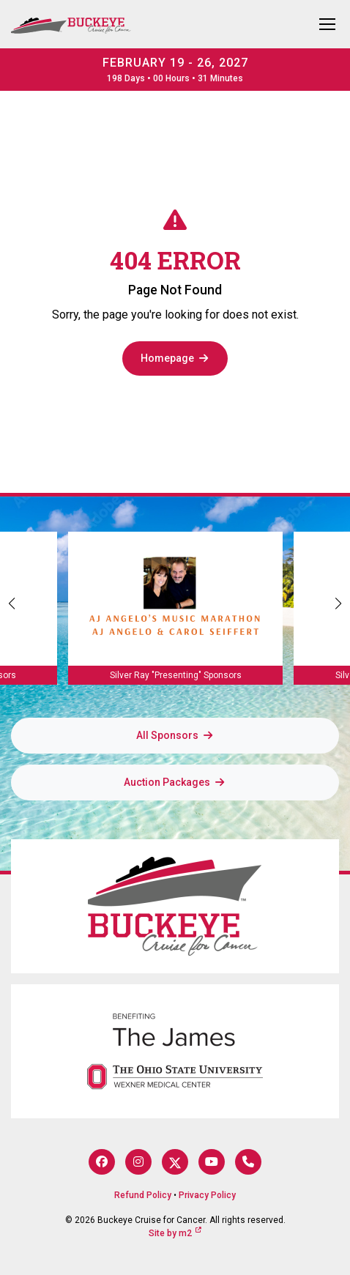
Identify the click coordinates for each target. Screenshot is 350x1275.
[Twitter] (175, 1162)
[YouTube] (211, 1162)
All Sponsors (175, 735)
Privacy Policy (207, 1195)
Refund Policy (142, 1195)
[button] (338, 603)
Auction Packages (175, 782)
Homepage (175, 358)
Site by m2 (175, 1233)
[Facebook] (102, 1162)
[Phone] (248, 1162)
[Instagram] (138, 1162)
